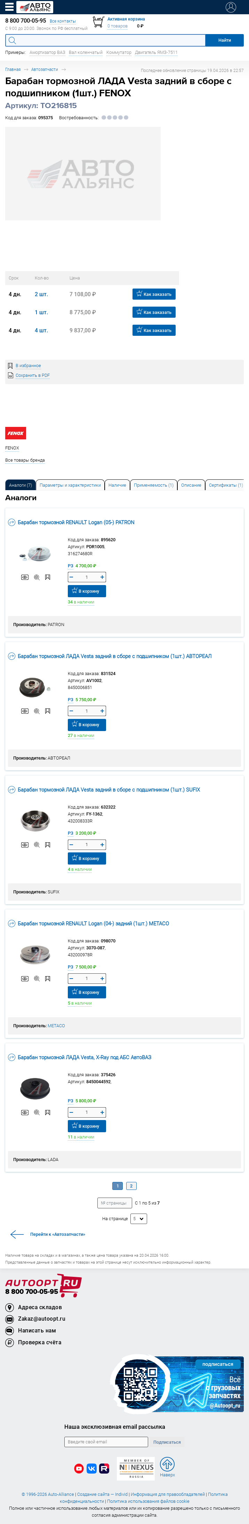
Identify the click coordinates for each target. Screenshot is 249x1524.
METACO (56, 1026)
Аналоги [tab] (20, 485)
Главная (13, 69)
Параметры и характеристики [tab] (70, 485)
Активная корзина (126, 19)
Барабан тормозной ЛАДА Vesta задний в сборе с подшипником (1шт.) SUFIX (104, 789)
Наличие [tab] (117, 485)
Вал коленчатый (86, 52)
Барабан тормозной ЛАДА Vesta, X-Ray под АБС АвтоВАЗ (79, 1057)
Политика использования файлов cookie (148, 1501)
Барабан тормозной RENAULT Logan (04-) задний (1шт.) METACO (88, 923)
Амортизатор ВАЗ (47, 52)
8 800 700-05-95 (31, 1292)
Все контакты (63, 21)
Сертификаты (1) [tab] (226, 485)
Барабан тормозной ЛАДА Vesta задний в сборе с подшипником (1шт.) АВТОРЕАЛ (109, 656)
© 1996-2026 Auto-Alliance (48, 1494)
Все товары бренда (25, 460)
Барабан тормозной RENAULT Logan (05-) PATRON (71, 522)
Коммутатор (118, 52)
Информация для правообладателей (168, 1494)
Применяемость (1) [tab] (154, 485)
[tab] (20, 484)
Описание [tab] (191, 485)
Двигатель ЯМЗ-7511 (156, 52)
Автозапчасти (44, 69)
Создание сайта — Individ (102, 1494)
